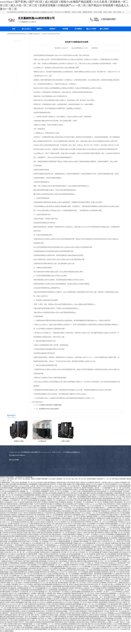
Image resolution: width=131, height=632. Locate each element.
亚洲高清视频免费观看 (101, 538)
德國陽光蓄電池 (14, 82)
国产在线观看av (96, 599)
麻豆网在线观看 (63, 582)
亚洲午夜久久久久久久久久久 (9, 604)
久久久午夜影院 (46, 488)
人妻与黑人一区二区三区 (51, 548)
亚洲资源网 (9, 550)
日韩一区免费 (61, 497)
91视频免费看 (117, 493)
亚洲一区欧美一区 (124, 602)
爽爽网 (118, 590)
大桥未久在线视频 (32, 534)
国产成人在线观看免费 (22, 590)
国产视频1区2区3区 (44, 557)
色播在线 (31, 536)
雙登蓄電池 (12, 110)
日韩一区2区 (4, 509)
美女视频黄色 (12, 588)
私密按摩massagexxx (86, 577)
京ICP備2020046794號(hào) (17, 455)
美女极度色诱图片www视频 (110, 573)
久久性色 (27, 538)
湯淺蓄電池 (12, 114)
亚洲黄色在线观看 (33, 572)
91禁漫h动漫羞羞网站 (111, 523)
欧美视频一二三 (68, 491)
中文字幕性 (125, 588)
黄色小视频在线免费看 (68, 513)
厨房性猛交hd (79, 588)
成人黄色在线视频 (19, 531)
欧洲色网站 (100, 493)
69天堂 (34, 602)
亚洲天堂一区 (54, 484)
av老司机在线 (79, 622)
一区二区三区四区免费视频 (100, 513)
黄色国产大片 (79, 513)
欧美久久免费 (100, 627)
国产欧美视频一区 (85, 541)
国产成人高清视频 (79, 505)
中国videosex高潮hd (113, 482)
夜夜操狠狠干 (9, 581)
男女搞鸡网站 (105, 509)
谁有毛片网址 (32, 507)
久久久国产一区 (88, 534)
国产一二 (109, 591)
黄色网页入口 (86, 597)
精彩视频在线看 (59, 618)
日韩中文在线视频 (69, 622)
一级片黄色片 (99, 590)
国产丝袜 (97, 491)
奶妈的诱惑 (123, 625)
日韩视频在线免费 (22, 588)
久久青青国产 (10, 566)
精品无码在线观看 (46, 532)
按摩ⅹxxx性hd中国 (104, 486)
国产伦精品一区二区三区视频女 (36, 595)
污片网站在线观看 (112, 552)
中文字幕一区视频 (33, 529)
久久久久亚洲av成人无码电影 (81, 507)
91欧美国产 (89, 629)
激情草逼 (60, 579)
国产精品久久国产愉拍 (22, 561)
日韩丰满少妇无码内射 (9, 532)
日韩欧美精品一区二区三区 (93, 502)
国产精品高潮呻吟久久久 (95, 565)
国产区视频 (103, 552)
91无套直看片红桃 (49, 513)
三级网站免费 (22, 504)
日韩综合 (89, 579)
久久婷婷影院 (89, 482)
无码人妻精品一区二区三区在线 (35, 516)
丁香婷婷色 (18, 520)
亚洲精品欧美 (55, 552)
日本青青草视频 (51, 507)
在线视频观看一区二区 (53, 565)
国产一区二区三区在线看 (31, 573)
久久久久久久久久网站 (27, 523)
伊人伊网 (30, 609)
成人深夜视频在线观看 (104, 566)
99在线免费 (34, 539)
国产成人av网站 (40, 536)
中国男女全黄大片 (45, 552)
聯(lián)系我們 (104, 29)
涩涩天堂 (63, 625)
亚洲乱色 (83, 615)
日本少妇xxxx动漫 (45, 573)
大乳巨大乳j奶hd (40, 522)
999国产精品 (48, 607)
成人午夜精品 (77, 559)
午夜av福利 (55, 523)
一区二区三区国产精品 (64, 507)
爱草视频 (87, 566)
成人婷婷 (56, 599)
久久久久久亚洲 (57, 488)
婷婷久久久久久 (104, 525)
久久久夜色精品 (117, 591)
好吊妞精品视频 (103, 531)
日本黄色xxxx (83, 565)
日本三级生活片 (124, 552)
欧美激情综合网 (22, 534)
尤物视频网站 (49, 556)
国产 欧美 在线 (66, 595)
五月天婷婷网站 (37, 543)
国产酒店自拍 (19, 613)
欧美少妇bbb (15, 482)
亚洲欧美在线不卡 (111, 597)
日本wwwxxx (22, 584)
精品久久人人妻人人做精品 (74, 539)
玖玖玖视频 (108, 514)
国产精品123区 (125, 514)
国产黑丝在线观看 (22, 498)
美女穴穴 (93, 591)
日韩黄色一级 (67, 575)
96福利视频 (82, 573)
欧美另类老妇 (70, 588)
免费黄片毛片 (44, 581)
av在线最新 (117, 584)
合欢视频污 (93, 547)
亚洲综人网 (118, 556)
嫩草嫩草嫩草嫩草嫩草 (90, 486)
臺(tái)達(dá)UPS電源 (15, 86)
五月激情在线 (72, 561)
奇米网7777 (116, 514)
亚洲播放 (15, 568)
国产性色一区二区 (58, 527)
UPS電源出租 (42, 441)
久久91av (3, 599)
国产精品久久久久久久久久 (48, 538)
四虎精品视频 (98, 581)
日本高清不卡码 (112, 582)
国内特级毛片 (111, 504)
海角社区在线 (106, 577)
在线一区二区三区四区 (94, 625)
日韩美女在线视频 (33, 552)
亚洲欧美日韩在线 (12, 504)
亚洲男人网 (112, 502)
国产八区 (124, 584)
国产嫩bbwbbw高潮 (63, 570)
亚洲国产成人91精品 (53, 498)
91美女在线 (83, 624)
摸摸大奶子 (20, 532)
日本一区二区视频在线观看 (118, 539)
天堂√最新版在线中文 (54, 629)
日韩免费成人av (97, 586)
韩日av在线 (68, 618)
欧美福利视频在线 (67, 495)
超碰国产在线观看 (104, 606)
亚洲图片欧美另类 (75, 620)
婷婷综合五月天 (71, 625)
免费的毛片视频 (81, 561)
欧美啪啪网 (38, 548)
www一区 (10, 522)
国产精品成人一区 (16, 543)
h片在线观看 (10, 590)
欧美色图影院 (19, 545)
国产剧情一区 (42, 618)
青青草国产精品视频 (29, 527)
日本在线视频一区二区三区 (114, 607)
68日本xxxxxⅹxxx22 (74, 590)
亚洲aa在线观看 (27, 606)
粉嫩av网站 (85, 559)
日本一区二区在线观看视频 (37, 588)
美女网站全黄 (53, 582)
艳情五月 (15, 615)
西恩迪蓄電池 (13, 118)
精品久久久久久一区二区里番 (90, 529)
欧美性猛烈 (16, 522)
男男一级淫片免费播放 (105, 547)
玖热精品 (30, 584)
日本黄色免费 (100, 622)
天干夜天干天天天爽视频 (42, 520)
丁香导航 (97, 563)
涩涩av (4, 522)
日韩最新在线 (22, 620)
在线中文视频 (106, 518)
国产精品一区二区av (88, 604)
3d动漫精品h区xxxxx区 (54, 595)
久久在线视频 (90, 523)
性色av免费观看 (20, 597)
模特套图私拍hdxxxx (53, 545)
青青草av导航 (72, 489)
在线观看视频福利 (119, 536)
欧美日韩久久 (109, 545)
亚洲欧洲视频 (53, 590)
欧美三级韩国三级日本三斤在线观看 (43, 606)
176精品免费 (82, 511)
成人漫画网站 (75, 541)
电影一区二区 (125, 525)
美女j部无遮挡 (19, 618)
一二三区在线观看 (34, 491)
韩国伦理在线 (61, 482)
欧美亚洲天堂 (54, 554)
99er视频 (112, 489)
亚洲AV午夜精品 (74, 584)
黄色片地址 (27, 532)
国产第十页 (108, 627)
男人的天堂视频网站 (31, 618)
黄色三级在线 (46, 586)
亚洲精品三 (75, 577)
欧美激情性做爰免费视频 (73, 604)
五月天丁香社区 (23, 513)
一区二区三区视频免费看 (111, 561)
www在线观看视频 (12, 529)
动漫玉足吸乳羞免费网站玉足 (18, 572)
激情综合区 (62, 500)
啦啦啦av (10, 525)
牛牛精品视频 (23, 568)
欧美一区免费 (72, 509)
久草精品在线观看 (81, 600)
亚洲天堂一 (98, 482)
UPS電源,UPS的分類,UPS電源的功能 (50, 405)
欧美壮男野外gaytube (98, 550)
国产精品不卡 (16, 607)
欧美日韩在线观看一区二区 (97, 557)
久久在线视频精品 (100, 604)
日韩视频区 (5, 500)
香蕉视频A (103, 615)
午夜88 (88, 607)
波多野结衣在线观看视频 (108, 593)
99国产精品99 (37, 584)
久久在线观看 (110, 556)
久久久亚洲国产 (61, 522)
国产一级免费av (32, 593)
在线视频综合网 (90, 543)
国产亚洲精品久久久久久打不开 (57, 572)
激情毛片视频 (100, 514)
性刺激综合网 (91, 627)
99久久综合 (80, 563)
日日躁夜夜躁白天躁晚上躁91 (47, 509)
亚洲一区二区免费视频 (89, 514)
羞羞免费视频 (15, 557)
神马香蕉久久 (27, 543)
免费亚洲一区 (67, 577)
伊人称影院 (54, 559)
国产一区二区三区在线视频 (108, 520)
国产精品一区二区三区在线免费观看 (19, 493)
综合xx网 (76, 536)
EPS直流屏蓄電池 (14, 94)
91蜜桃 (122, 527)
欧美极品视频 (108, 493)
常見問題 (65, 29)
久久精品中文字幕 (117, 566)
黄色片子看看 (36, 532)
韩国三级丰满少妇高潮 (21, 525)
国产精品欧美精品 (84, 498)
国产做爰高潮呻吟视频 (43, 559)
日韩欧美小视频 (5, 582)
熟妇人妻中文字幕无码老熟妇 (35, 599)
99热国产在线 (96, 541)
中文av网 (70, 522)
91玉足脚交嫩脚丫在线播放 (118, 599)
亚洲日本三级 (60, 606)
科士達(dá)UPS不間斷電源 (17, 62)
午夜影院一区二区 (52, 500)
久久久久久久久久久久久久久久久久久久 (107, 629)
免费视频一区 (24, 491)
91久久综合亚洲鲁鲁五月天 (112, 565)
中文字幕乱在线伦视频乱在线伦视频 (96, 570)
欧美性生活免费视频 (61, 624)
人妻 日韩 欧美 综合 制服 (43, 486)
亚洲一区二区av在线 (101, 584)
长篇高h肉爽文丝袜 (12, 579)
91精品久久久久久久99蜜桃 (93, 484)
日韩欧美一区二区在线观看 (92, 588)
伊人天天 (100, 561)
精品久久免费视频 (55, 504)
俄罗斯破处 (78, 599)
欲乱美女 (37, 547)
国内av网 (94, 613)
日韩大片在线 (97, 577)
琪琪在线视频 (109, 618)
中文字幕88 (11, 554)
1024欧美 (32, 486)
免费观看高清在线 (18, 559)
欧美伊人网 (14, 629)
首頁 (13, 29)
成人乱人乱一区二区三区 (113, 497)
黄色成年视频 (94, 606)
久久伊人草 (52, 541)
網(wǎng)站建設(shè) (74, 452)
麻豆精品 (125, 505)
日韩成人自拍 (102, 504)
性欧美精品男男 (74, 547)
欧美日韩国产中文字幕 (54, 600)
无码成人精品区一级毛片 (23, 556)
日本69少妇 (73, 563)
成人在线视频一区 (34, 616)
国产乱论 (45, 620)
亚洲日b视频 (44, 627)
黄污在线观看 (90, 554)
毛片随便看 (102, 582)
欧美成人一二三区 (106, 527)
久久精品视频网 (125, 513)
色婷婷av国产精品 (86, 620)
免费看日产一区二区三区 (54, 525)
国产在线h (119, 579)
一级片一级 (102, 597)
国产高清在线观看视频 (108, 516)
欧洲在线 (23, 522)
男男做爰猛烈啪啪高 (109, 498)
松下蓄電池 (78, 29)
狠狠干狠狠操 (79, 616)
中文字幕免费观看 (48, 575)
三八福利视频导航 (54, 620)
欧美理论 (93, 498)
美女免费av (70, 616)
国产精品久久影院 (80, 523)
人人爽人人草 (61, 538)
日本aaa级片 (29, 597)
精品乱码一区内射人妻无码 (105, 611)
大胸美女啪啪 (34, 561)
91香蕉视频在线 (20, 599)
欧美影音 (73, 586)
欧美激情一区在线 (12, 511)
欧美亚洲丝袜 (58, 622)
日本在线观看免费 (28, 520)
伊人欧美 (3, 590)
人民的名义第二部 (54, 625)
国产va (20, 606)
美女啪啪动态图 (112, 522)
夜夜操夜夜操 (52, 609)
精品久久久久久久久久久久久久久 (15, 565)
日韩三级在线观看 (5, 516)
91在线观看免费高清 (87, 491)
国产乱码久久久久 (112, 557)
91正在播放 (70, 599)
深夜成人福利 (95, 527)
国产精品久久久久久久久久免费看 (47, 568)
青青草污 (108, 532)
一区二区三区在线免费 (66, 581)
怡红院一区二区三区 (56, 491)
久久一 (5, 489)
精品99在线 (83, 584)
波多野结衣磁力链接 (18, 516)
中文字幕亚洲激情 (112, 604)
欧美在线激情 (10, 599)
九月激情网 (48, 593)
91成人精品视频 (117, 559)
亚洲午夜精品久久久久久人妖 (39, 582)
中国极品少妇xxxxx (79, 543)
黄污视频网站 (42, 500)
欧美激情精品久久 (31, 531)
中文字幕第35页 (71, 500)
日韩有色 (46, 554)
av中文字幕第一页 (35, 541)
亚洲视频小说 (46, 563)
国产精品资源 (82, 548)
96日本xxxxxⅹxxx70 (78, 566)
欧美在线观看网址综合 (12, 491)
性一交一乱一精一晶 (117, 488)
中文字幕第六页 (63, 554)
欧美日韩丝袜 (18, 625)
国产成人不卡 (69, 523)
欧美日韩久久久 (125, 507)
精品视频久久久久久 (70, 531)
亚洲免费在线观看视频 (114, 588)
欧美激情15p (55, 563)
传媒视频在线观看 (120, 534)
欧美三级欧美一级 (93, 520)
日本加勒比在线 (41, 525)
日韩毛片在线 (54, 581)
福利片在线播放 (39, 607)
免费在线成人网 (116, 543)
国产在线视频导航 (72, 556)
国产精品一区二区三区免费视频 (69, 573)
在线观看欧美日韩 (74, 624)
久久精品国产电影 (76, 518)
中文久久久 (111, 541)
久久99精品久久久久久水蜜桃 (109, 568)
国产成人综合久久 (119, 620)
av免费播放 (56, 550)
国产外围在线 (102, 511)
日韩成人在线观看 (121, 504)
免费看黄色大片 (86, 613)
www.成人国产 (120, 593)
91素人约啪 (94, 597)
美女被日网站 (39, 550)
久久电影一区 (115, 625)
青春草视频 (42, 561)
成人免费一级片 (7, 559)
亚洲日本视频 (92, 611)
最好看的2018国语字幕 (39, 600)
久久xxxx (88, 536)
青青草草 (104, 588)
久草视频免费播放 (13, 563)
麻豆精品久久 (10, 561)
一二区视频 (108, 507)
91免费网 (98, 518)
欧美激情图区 (43, 529)
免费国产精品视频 (94, 572)
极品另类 (52, 613)
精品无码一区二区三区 (13, 497)
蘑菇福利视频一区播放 (36, 554)
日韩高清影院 (32, 568)
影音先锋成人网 (47, 527)
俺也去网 (86, 518)
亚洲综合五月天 (114, 513)
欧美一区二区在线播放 (81, 572)
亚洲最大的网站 (110, 495)
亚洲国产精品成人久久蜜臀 (48, 616)
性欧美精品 (115, 527)
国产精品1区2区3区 (80, 627)
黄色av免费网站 (15, 507)
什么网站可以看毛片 (93, 615)
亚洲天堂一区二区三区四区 (22, 581)
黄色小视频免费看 (14, 509)
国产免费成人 (48, 599)
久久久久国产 (97, 579)
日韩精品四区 (104, 563)
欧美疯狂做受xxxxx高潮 (17, 611)
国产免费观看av (43, 624)
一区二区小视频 (52, 497)
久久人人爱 (109, 536)
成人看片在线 (64, 620)
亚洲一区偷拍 (82, 545)
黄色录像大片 (22, 529)
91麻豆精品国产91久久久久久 (68, 548)
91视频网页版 (100, 607)
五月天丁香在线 (5, 629)
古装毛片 (48, 597)
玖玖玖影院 (114, 518)
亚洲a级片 (58, 534)
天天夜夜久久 (89, 563)
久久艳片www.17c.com (90, 504)
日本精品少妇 (61, 539)
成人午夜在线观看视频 (81, 495)
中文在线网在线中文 (21, 554)
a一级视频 (69, 497)
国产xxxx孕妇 (94, 556)
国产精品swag (67, 566)
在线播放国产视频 (68, 593)
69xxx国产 (102, 556)
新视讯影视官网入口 (21, 566)
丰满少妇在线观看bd (67, 504)
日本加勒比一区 (41, 545)
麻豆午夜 (112, 572)
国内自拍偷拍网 (5, 514)
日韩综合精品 (120, 516)
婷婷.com (31, 570)
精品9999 (62, 523)
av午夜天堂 (104, 541)
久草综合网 (69, 482)
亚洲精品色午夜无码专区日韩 (27, 514)
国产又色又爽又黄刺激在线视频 (88, 531)
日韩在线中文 (77, 488)
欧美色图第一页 (120, 491)
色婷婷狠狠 (84, 590)
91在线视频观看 (13, 541)
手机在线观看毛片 (124, 568)
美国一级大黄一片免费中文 (39, 615)
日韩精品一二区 (68, 505)
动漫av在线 (27, 602)
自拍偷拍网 (32, 513)
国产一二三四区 (64, 563)
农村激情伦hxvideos (24, 539)
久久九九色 (40, 602)
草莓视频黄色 (56, 511)
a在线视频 (45, 541)
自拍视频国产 (44, 491)
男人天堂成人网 (82, 538)
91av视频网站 (48, 602)
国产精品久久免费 (76, 493)
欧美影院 (123, 595)
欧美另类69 (90, 584)
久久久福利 (18, 527)
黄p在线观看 (87, 539)
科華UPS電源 (13, 74)
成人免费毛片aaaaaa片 (108, 579)
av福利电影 (62, 615)
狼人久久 (95, 525)
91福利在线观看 (65, 518)
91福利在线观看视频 (68, 534)
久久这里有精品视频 (42, 613)
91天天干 (39, 527)
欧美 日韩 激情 (63, 489)
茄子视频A (17, 627)
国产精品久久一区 (83, 556)
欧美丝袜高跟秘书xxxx (97, 618)
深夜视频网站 (33, 484)
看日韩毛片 (11, 556)
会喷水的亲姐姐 (76, 595)
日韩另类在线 (64, 545)
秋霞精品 (90, 548)
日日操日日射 (84, 557)
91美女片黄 (6, 539)
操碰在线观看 (10, 536)
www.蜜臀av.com (110, 622)
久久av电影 (124, 565)
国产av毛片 (66, 493)
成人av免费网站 (120, 495)
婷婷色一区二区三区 (100, 522)
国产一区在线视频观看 (24, 600)
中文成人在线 (50, 604)
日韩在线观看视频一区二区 (77, 554)
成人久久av (24, 507)
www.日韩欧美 (11, 498)
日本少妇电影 (87, 599)
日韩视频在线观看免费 (23, 577)
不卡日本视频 (99, 523)
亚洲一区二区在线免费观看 (54, 514)
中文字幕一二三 (115, 595)
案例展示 (52, 29)
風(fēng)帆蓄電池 (14, 98)
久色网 (58, 513)
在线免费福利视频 (69, 609)
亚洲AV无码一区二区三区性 (59, 520)
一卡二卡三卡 (9, 627)
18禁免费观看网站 (109, 590)
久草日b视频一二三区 (120, 618)
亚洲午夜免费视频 (26, 627)
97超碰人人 (50, 618)
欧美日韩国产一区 (115, 505)
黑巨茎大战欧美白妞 (76, 606)
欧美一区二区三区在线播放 (8, 570)
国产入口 (60, 609)
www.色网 (55, 543)
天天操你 (19, 505)
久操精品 (90, 538)
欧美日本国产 (37, 502)
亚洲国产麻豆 (100, 554)
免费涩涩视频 (48, 550)
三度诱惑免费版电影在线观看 (60, 586)
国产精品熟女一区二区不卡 (100, 489)
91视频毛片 (14, 514)
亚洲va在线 (76, 529)
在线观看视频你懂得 (27, 607)
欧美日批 (93, 493)
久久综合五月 (51, 561)
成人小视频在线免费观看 (54, 566)
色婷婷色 (5, 577)
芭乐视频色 (78, 534)
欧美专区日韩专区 (70, 527)
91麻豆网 (10, 625)
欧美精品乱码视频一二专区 (64, 611)
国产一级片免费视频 (79, 497)
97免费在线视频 (80, 484)
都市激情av (11, 577)
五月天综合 (106, 484)
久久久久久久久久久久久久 (28, 509)
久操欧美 (120, 520)
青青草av (93, 607)
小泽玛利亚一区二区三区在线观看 (88, 552)
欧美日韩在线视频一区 (98, 536)
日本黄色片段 (122, 570)
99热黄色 (70, 572)
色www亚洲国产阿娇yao (114, 511)
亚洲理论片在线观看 (48, 502)
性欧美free (110, 624)
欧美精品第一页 (35, 511)
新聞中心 (39, 29)
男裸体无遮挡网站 (36, 586)
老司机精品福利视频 (47, 622)
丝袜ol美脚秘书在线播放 (33, 622)
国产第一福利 (23, 604)
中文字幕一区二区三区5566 (69, 552)
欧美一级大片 (46, 543)
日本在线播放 (7, 609)
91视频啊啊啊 (52, 539)
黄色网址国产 (122, 563)
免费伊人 (96, 534)
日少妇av (43, 547)
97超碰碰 (43, 566)
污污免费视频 (56, 597)
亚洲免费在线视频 (75, 597)
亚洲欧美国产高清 (33, 604)
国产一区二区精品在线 (33, 489)
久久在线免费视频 (40, 497)
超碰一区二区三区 (7, 495)
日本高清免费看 (36, 493)
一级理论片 (31, 525)
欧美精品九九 (114, 486)
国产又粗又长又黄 (24, 615)
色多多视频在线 (82, 625)
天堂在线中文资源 (41, 482)
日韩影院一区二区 (46, 505)
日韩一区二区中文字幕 (113, 529)
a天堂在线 (110, 615)
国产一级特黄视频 (74, 557)
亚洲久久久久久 (55, 557)
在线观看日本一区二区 (60, 532)
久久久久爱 (14, 582)
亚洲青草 (66, 579)
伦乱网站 (107, 543)
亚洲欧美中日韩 (11, 586)
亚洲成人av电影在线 (113, 500)
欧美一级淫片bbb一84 (79, 629)
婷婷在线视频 (65, 511)
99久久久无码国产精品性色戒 (23, 502)
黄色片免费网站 (60, 604)
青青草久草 (51, 611)
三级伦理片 (6, 543)
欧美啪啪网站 (77, 514)
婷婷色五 (25, 505)
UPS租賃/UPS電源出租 (16, 46)
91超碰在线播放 (58, 607)
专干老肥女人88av (108, 581)
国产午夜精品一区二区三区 (72, 516)
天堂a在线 (114, 577)
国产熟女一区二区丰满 (40, 609)
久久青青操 (37, 563)
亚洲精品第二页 (105, 616)
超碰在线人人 (15, 486)
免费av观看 (40, 593)
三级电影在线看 (71, 568)
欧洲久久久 (90, 545)
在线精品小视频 (53, 615)
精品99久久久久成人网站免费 (97, 624)
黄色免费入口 (113, 570)
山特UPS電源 (13, 50)
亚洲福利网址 (41, 514)
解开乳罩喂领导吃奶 (99, 620)
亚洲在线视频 (22, 593)
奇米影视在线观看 (122, 554)
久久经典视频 (41, 507)
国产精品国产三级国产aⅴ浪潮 (77, 532)
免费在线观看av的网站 (7, 573)
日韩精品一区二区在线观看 (100, 595)
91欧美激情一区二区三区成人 (77, 582)
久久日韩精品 (100, 495)
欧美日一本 (43, 611)
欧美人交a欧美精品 (11, 548)
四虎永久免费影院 (36, 579)
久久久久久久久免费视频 (106, 613)
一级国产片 (52, 570)
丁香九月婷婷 (13, 620)
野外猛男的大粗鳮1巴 (85, 525)
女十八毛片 (48, 591)
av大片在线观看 (35, 577)
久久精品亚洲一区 (25, 591)
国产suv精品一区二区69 (34, 620)
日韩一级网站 (60, 613)
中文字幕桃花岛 (29, 547)
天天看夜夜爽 (113, 548)
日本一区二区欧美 (120, 611)
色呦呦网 (60, 493)
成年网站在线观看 (79, 581)
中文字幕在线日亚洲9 (122, 572)
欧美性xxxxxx (113, 563)
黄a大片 (11, 552)
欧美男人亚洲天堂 (39, 597)
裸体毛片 (94, 539)
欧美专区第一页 (77, 486)
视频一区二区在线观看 (122, 581)
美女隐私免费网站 (9, 547)
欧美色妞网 (3, 618)
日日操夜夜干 (118, 545)
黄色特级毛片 (65, 597)
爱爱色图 (78, 609)
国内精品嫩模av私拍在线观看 (81, 591)
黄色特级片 (123, 586)
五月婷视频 (54, 573)
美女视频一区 (31, 504)
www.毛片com (56, 486)
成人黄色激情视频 (110, 554)
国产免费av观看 (81, 500)
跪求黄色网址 (114, 575)
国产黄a (104, 482)
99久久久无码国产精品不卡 (29, 518)
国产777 (67, 606)
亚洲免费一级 (35, 581)
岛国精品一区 (80, 502)
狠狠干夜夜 (86, 493)
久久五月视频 (118, 624)
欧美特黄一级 (87, 586)
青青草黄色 (43, 572)
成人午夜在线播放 (61, 561)
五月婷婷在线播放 (30, 545)
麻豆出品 (12, 527)
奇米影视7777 (10, 545)
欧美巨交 (72, 579)
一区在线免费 (4, 527)
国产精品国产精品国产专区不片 (15, 622)
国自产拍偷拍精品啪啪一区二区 (28, 624)
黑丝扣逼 (42, 604)
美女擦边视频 (126, 616)
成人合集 (102, 529)
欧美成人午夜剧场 (90, 622)
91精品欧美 (58, 575)
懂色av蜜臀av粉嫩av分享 (66, 484)
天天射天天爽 (117, 547)
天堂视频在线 (62, 616)
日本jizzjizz (20, 586)
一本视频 (25, 625)
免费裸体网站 (82, 509)
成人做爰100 (31, 522)
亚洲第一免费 (91, 500)
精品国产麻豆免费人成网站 (55, 531)
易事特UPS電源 (14, 54)
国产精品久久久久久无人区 (28, 557)
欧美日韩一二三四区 (122, 609)
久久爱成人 (87, 513)
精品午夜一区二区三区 (50, 579)
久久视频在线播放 (7, 631)
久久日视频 (12, 575)
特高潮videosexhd (71, 538)
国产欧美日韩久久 (58, 536)
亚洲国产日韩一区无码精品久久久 (116, 550)
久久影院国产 (14, 591)
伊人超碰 (76, 611)
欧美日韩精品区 (56, 495)
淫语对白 (78, 613)
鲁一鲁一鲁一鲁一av (20, 552)
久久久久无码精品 (51, 588)
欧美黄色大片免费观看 (36, 575)
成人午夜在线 (98, 548)
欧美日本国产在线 (23, 541)
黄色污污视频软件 (60, 502)
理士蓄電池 (12, 102)
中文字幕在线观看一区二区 (16, 489)
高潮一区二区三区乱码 (94, 509)
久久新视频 (80, 489)
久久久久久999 (41, 498)
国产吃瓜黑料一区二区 (54, 547)
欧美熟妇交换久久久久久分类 (62, 602)
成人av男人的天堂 (23, 629)
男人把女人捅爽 (58, 577)
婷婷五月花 (122, 573)
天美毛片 (102, 497)
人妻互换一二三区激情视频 (102, 488)
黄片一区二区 (64, 498)
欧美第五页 (39, 513)
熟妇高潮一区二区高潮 (107, 491)
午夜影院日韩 (6, 486)
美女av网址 (5, 484)
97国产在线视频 (31, 565)
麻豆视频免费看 (47, 584)
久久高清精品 (120, 489)
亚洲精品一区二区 (106, 559)
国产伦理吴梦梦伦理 (42, 504)
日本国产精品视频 (103, 539)
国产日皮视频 (79, 504)
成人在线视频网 (57, 505)
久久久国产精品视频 (37, 591)
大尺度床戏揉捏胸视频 (73, 615)
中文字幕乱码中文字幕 (68, 600)
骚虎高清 (92, 518)
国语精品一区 (71, 502)
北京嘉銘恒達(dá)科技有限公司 (16, 33)
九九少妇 (79, 568)
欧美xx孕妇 (61, 588)
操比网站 (99, 498)
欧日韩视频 (72, 520)
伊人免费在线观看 (9, 520)
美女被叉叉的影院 (13, 523)
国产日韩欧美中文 (87, 522)
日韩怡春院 (14, 584)
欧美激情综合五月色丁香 (60, 584)
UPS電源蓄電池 (14, 90)
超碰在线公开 (10, 597)
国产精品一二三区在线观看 (91, 568)
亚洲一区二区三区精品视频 (101, 575)
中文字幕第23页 (15, 500)
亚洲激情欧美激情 (46, 511)
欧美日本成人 (19, 547)
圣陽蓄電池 (12, 106)
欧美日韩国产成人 (20, 595)
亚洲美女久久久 (46, 495)
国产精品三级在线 (79, 482)
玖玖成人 (111, 584)
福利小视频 (88, 489)
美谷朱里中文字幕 (23, 511)
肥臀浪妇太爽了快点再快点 (42, 523)
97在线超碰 (112, 531)
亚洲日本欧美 (19, 573)
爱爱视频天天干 (115, 600)
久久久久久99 (100, 543)
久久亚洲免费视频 (46, 577)
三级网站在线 (21, 548)
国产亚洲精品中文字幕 (19, 609)
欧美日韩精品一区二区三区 (83, 593)
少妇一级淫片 (73, 498)
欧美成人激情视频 (86, 516)
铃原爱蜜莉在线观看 (124, 597)
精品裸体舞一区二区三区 (27, 482)
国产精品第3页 (68, 627)
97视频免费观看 (87, 595)
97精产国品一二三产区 (13, 518)
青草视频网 (61, 568)
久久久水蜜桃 (41, 565)
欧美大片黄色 (10, 602)
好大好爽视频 (32, 498)
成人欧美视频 (113, 538)
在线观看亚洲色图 (104, 600)
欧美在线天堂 (9, 531)
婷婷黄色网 (65, 547)
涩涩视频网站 (110, 534)
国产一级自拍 (10, 613)
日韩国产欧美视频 (24, 579)
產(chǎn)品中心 (26, 29)
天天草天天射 (126, 627)
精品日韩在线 (99, 609)
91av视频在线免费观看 (63, 541)
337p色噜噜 (6, 584)
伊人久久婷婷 (24, 486)
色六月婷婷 (20, 538)
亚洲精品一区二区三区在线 (54, 516)
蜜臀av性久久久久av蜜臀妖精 (83, 550)
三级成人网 (109, 620)
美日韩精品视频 (85, 547)
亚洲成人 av (96, 516)
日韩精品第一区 (51, 522)
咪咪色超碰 (8, 615)
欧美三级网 (116, 507)
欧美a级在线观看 (66, 629)
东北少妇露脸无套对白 (97, 507)
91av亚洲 (3, 566)
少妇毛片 (105, 548)
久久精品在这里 (67, 488)
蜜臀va (5, 493)
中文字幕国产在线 (115, 525)
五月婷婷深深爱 (99, 545)
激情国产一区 (101, 591)
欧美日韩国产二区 (58, 591)
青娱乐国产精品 (70, 613)
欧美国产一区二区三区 (84, 527)
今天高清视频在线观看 (33, 611)
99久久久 (45, 590)
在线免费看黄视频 (28, 495)
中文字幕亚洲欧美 (12, 513)
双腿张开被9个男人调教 (56, 627)
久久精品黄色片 (8, 502)
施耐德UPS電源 (14, 70)
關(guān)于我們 (91, 29)
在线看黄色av (83, 611)
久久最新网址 (122, 548)
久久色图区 (123, 561)
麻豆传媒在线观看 (9, 616)
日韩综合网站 (36, 488)
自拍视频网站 (19, 602)
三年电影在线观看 (34, 566)
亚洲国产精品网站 (87, 488)
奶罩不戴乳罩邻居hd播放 (77, 570)
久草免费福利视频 (19, 550)
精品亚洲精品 (103, 602)
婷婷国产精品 (35, 538)
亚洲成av (95, 602)
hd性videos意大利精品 (38, 556)
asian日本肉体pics (82, 520)
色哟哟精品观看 (92, 561)
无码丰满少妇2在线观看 (49, 493)
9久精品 (14, 600)
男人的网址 (37, 570)
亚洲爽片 (79, 586)
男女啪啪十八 (30, 548)
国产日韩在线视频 (115, 616)
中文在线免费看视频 (53, 518)
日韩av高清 (125, 497)
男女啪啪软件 (89, 581)
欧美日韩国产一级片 (21, 616)
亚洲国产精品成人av (92, 497)
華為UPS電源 (13, 66)
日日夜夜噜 (45, 570)
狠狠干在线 (48, 536)
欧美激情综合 (105, 572)
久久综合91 (117, 615)
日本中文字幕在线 (93, 582)
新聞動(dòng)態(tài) (34, 33)
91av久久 (93, 566)
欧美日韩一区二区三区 (102, 505)
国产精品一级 (69, 536)
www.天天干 (122, 523)
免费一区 (123, 590)
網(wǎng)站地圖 (14, 459)
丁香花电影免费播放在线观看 (22, 488)
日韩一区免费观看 (110, 609)
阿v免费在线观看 (101, 500)
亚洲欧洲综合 (74, 565)
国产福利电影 (73, 545)
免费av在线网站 (123, 604)
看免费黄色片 (88, 575)
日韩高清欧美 (42, 518)
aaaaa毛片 (102, 534)
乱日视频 (119, 498)
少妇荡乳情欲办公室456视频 (49, 489)
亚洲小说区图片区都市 (10, 624)
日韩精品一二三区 (62, 509)
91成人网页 (92, 495)
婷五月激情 (74, 511)
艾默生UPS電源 (14, 58)
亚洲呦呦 (105, 502)
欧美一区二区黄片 (22, 575)
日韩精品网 (11, 618)
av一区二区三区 (90, 505)
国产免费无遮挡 (81, 579)
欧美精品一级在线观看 (94, 573)
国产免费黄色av (99, 532)
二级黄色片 (36, 627)
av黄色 (118, 541)
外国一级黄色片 (58, 593)
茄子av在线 (76, 491)
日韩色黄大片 (30, 550)
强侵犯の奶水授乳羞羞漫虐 (110, 586)
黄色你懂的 (13, 484)
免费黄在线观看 (22, 570)
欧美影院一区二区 (66, 486)
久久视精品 (63, 599)
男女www (27, 586)
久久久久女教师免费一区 (70, 525)
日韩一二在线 (6, 557)
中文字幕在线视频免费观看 (38, 629)
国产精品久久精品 (53, 529)
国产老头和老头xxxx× (88, 609)
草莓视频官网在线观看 (66, 559)
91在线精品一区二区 (78, 602)
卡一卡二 (51, 624)
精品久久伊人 (13, 593)
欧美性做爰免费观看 (35, 590)
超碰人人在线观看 (23, 582)
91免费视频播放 (63, 590)
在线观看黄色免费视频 (27, 563)
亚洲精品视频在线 (60, 556)
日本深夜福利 (18, 495)
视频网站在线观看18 (21, 536)
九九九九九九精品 (30, 559)
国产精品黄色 (43, 539)
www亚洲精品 (41, 531)
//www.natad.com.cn (37, 402)
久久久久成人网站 (34, 505)
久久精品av (88, 602)
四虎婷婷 (91, 590)
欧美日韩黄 (105, 599)
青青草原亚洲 (77, 522)
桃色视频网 (64, 557)
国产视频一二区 (43, 625)
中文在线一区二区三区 (9, 534)
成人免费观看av (80, 607)
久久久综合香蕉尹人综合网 (118, 509)
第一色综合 (96, 593)
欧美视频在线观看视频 (65, 543)
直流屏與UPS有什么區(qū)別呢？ (49, 408)
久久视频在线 (65, 565)
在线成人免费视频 (92, 511)
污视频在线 (121, 538)
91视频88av (14, 539)
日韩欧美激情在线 (43, 484)
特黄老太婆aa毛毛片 (67, 550)
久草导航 (123, 529)
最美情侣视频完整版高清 (91, 616)
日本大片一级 (12, 538)
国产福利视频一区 (30, 613)
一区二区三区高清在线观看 (28, 500)
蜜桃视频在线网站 (69, 607)
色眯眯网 (37, 495)
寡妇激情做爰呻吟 (22, 484)
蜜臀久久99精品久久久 (27, 497)
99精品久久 (67, 591)
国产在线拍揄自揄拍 (66, 529)
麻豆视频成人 (52, 482)
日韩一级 (86, 606)
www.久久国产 (116, 627)
